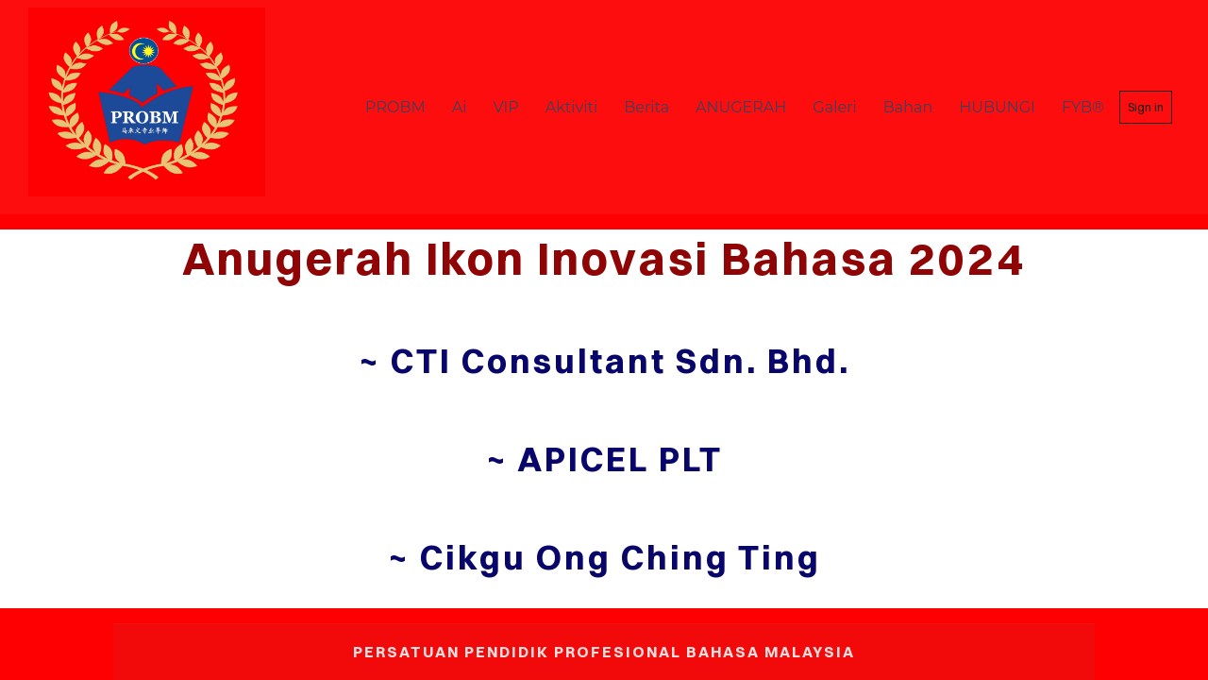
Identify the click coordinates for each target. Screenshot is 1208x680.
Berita (646, 107)
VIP (506, 107)
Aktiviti (571, 107)
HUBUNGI (997, 107)
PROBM (395, 107)
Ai (459, 107)
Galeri (834, 107)
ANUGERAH (741, 107)
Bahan (908, 107)
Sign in (1146, 106)
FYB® (1083, 107)
